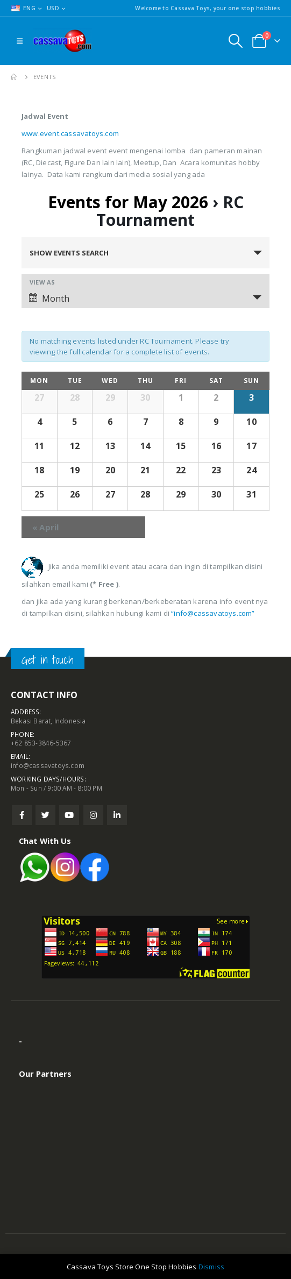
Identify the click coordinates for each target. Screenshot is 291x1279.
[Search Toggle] (235, 41)
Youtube (69, 815)
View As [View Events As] (42, 282)
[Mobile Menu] (20, 41)
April (45, 527)
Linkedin (117, 815)
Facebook (22, 815)
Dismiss (211, 1266)
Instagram (93, 815)
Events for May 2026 (128, 202)
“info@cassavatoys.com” (212, 613)
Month (49, 298)
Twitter (45, 815)
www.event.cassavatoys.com (70, 133)
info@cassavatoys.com (47, 765)
